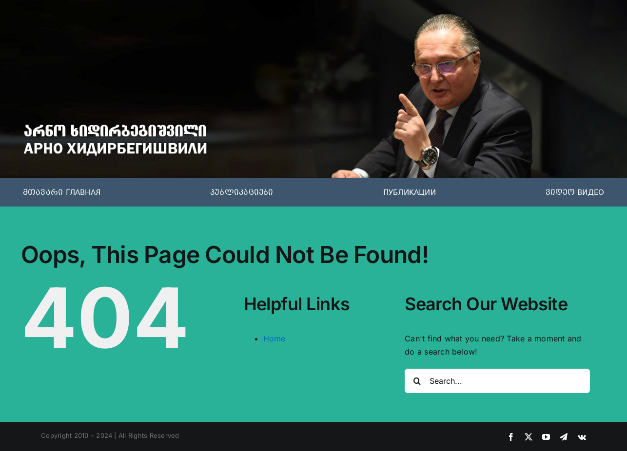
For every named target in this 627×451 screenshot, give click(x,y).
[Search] (417, 381)
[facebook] (511, 437)
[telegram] (564, 437)
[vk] (582, 437)
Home (274, 338)
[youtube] (546, 437)
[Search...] (497, 381)
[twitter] (528, 437)
